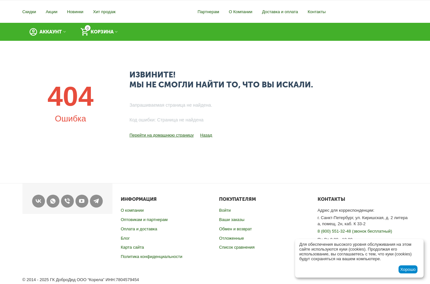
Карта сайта (132, 247)
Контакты (317, 11)
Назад (206, 135)
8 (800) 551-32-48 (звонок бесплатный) (355, 231)
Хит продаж (104, 11)
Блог (125, 238)
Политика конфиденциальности (151, 256)
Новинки (75, 11)
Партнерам (208, 11)
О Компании (240, 11)
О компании (132, 210)
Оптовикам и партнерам (144, 219)
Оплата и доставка (139, 228)
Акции (51, 11)
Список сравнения (237, 247)
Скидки (29, 11)
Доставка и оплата (280, 11)
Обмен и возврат (235, 228)
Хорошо (408, 269)
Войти (225, 210)
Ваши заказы (231, 219)
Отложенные (231, 238)
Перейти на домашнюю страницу (161, 135)
